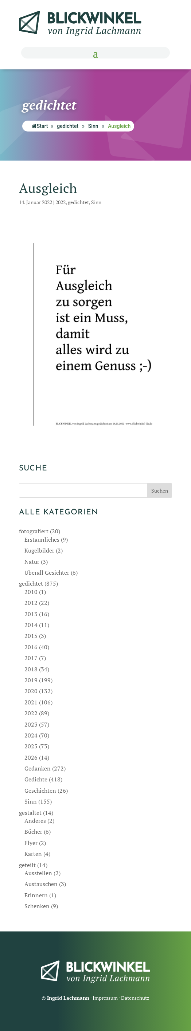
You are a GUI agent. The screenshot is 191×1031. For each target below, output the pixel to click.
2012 (31, 603)
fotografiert (33, 531)
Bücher (33, 832)
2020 (31, 691)
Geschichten (40, 791)
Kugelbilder (39, 550)
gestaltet (30, 813)
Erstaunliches (41, 539)
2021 (31, 702)
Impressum (105, 997)
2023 (31, 724)
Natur (31, 562)
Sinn (93, 126)
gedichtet (67, 126)
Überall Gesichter (46, 573)
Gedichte (35, 779)
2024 (31, 735)
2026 (31, 757)
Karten (33, 854)
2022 (60, 202)
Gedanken (37, 768)
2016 (31, 647)
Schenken (37, 906)
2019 (31, 680)
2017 (31, 658)
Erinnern (36, 895)
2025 (31, 746)
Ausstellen (38, 873)
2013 (31, 614)
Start (40, 126)
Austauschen (41, 884)
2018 (31, 669)
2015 (31, 636)
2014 (31, 625)
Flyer (31, 843)
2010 (31, 592)
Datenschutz (135, 997)
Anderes (35, 821)
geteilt (27, 865)
